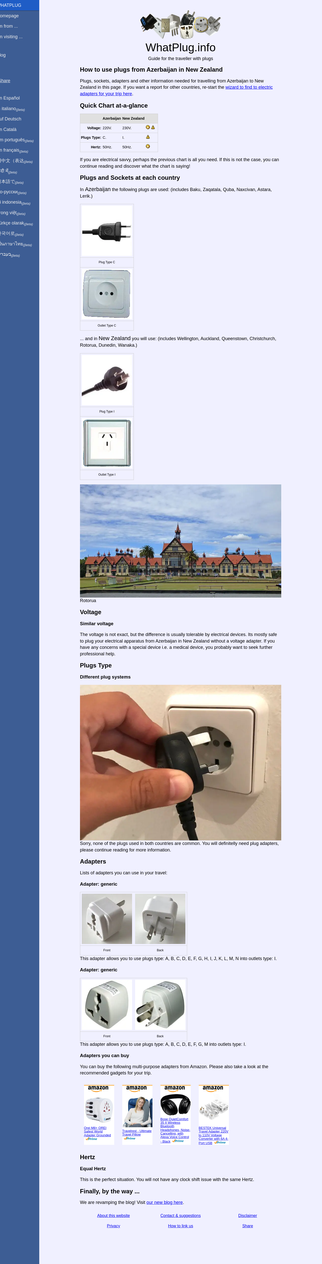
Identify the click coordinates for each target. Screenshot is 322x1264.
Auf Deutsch (15, 118)
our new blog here (167, 1202)
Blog (7, 55)
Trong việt (17, 213)
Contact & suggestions (184, 1215)
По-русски (18, 192)
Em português (21, 140)
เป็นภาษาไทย (20, 244)
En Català (13, 129)
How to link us (183, 1226)
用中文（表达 (21, 161)
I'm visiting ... (16, 36)
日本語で (16, 182)
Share (250, 1226)
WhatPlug (15, 5)
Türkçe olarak (21, 223)
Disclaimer (250, 1215)
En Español (14, 98)
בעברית (14, 254)
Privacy (116, 1226)
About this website (116, 1215)
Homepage (14, 15)
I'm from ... (13, 26)
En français (18, 150)
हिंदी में (13, 171)
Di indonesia (20, 202)
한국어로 (16, 233)
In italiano (17, 109)
